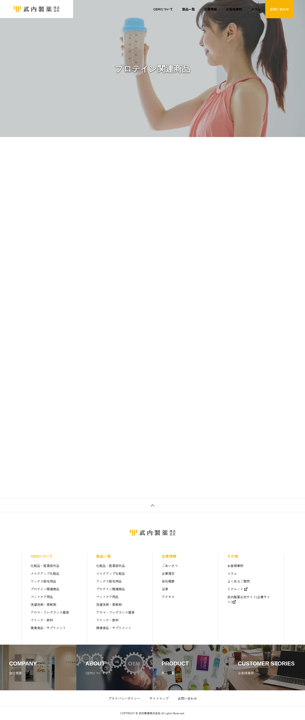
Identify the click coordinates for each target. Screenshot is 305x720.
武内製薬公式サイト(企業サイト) (248, 599)
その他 (232, 556)
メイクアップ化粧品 (45, 573)
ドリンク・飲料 (42, 620)
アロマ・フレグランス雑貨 (50, 612)
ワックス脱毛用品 (43, 581)
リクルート (235, 589)
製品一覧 (188, 9)
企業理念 (168, 573)
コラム (256, 9)
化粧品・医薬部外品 (45, 565)
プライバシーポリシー (124, 698)
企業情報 (210, 9)
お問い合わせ (279, 9)
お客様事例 (234, 9)
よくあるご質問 (238, 581)
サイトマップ (159, 698)
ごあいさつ (170, 565)
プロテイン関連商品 (45, 589)
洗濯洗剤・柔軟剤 (43, 604)
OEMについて (163, 9)
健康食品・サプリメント (48, 627)
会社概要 (168, 581)
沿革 (165, 589)
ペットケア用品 (42, 596)
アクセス (168, 596)
